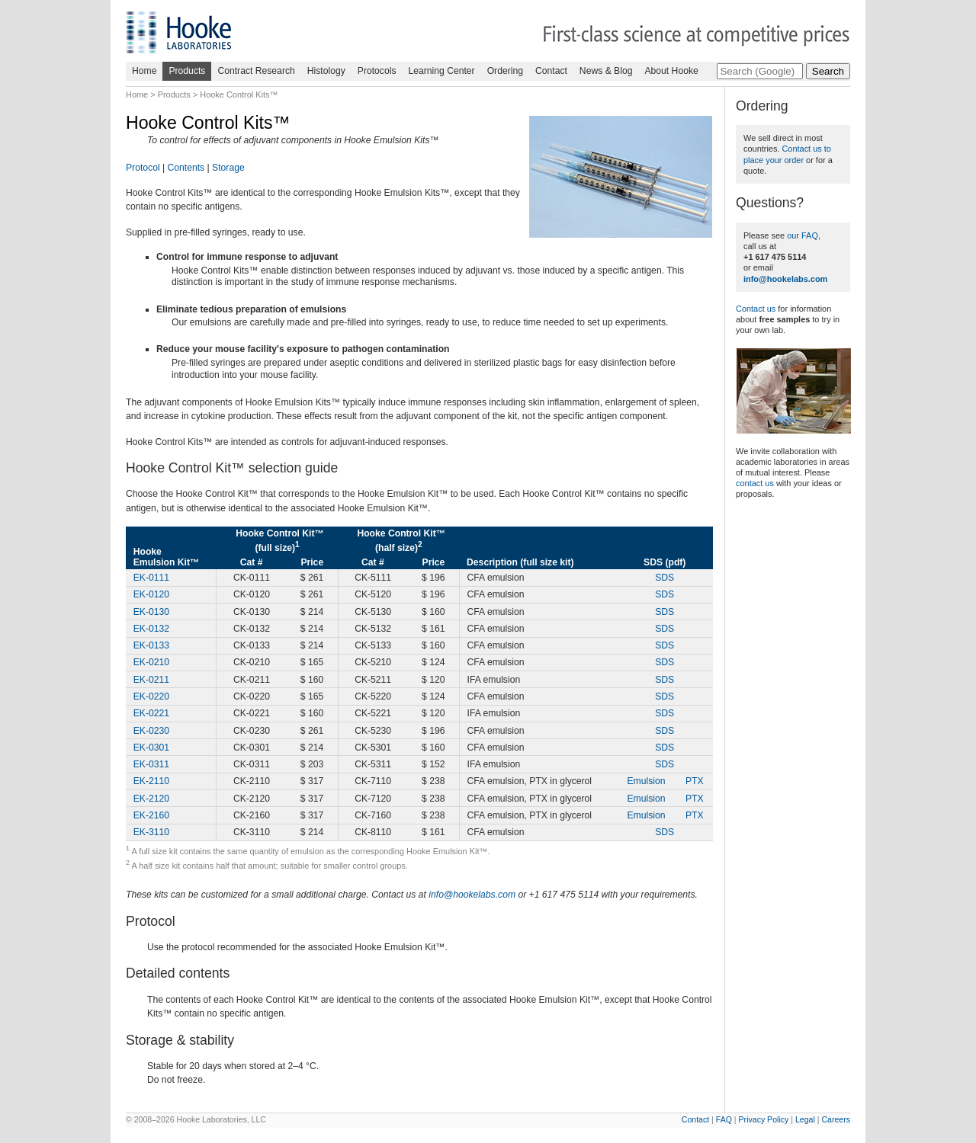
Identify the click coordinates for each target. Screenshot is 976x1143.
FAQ (724, 1119)
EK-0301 (151, 747)
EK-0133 (151, 645)
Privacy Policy (764, 1119)
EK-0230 (151, 730)
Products (187, 71)
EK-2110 (151, 781)
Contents (186, 167)
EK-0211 (151, 679)
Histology (326, 71)
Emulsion (646, 781)
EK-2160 (151, 815)
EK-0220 (151, 696)
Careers (835, 1119)
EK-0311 (151, 764)
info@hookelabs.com (472, 894)
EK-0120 (151, 594)
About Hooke (671, 71)
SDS (664, 577)
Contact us (755, 308)
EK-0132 (151, 628)
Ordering (505, 71)
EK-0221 (151, 713)
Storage (228, 167)
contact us (755, 483)
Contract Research (255, 71)
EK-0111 (151, 577)
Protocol (143, 167)
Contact (551, 71)
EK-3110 (151, 832)
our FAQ (802, 235)
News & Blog (606, 71)
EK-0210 (151, 662)
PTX (694, 781)
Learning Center (441, 71)
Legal (805, 1119)
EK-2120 (151, 798)
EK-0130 (151, 612)
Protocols (377, 71)
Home (144, 71)
